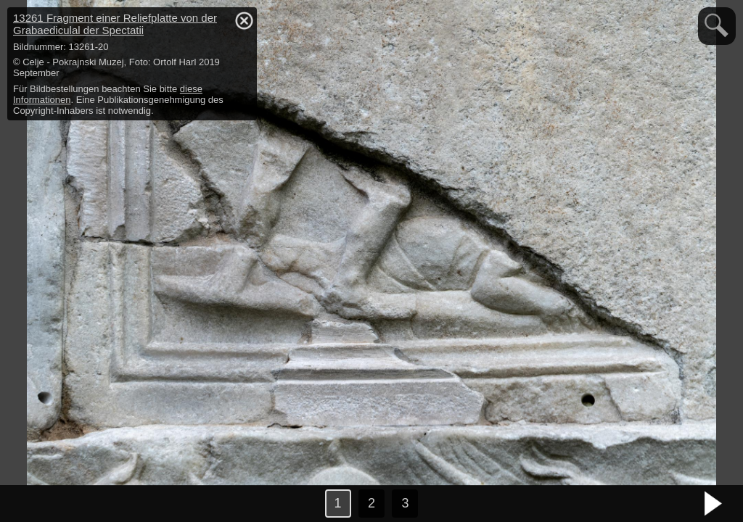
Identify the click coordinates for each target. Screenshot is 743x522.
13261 (115, 24)
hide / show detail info (244, 20)
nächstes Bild (714, 504)
